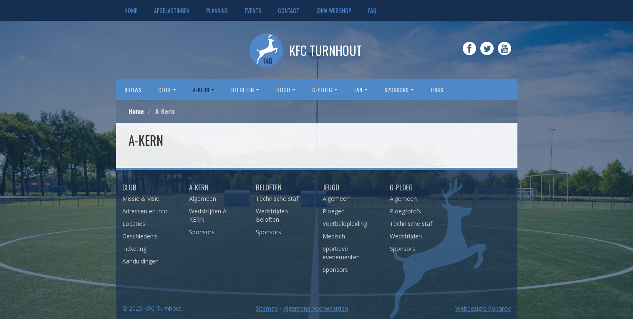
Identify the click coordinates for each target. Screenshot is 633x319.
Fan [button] (361, 89)
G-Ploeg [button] (325, 89)
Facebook (469, 54)
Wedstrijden (406, 236)
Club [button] (167, 89)
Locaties (133, 224)
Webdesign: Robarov (483, 308)
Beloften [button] (245, 89)
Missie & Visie (140, 199)
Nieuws (132, 89)
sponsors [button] (399, 89)
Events (253, 10)
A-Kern (199, 187)
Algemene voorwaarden (315, 308)
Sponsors (201, 232)
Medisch (334, 236)
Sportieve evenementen (341, 253)
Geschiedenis (140, 236)
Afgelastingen (171, 10)
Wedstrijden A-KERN (209, 215)
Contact (288, 10)
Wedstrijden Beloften (272, 215)
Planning (217, 10)
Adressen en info (145, 211)
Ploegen (334, 211)
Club (129, 187)
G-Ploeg (401, 187)
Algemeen (202, 199)
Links (437, 89)
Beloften (269, 187)
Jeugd (331, 187)
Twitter (487, 54)
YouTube (504, 54)
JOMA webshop (333, 10)
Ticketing (134, 249)
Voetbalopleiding (345, 224)
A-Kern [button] (203, 89)
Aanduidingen (140, 261)
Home (130, 10)
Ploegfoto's (405, 211)
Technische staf (277, 199)
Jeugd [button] (285, 89)
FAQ (372, 10)
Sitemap (267, 308)
